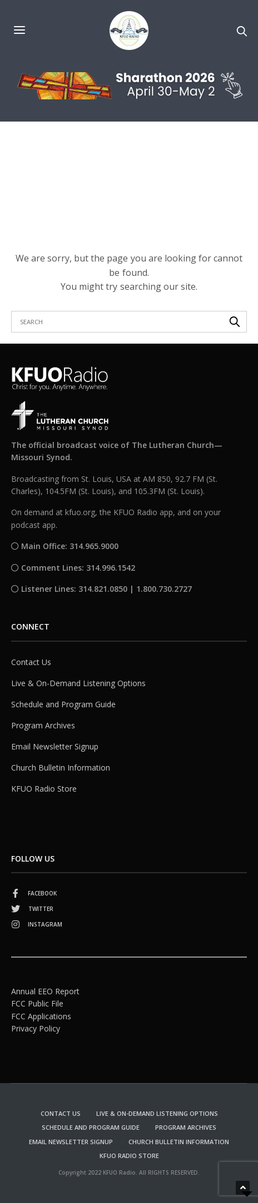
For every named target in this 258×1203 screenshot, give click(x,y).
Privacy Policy (35, 1028)
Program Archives (43, 724)
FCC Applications (41, 1015)
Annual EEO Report (45, 991)
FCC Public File (37, 1003)
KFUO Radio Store (44, 788)
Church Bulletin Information (60, 767)
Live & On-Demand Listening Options (78, 682)
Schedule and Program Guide (63, 703)
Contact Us (31, 661)
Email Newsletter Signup (54, 746)
